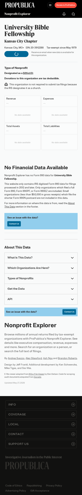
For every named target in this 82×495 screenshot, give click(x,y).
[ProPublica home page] (27, 465)
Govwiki (37, 377)
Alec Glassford (34, 358)
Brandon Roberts (67, 358)
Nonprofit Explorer (17, 14)
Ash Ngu (48, 358)
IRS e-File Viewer (36, 374)
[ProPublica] (20, 5)
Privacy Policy (54, 485)
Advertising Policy (15, 490)
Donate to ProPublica (65, 5)
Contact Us (14, 223)
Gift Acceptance (39, 490)
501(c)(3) (28, 73)
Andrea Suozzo (16, 358)
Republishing (34, 485)
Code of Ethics (13, 485)
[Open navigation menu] (50, 5)
